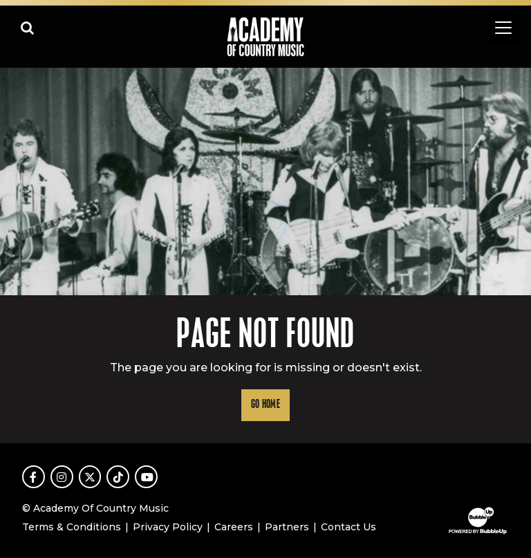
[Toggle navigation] (503, 27)
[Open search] (27, 27)
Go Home (265, 405)
